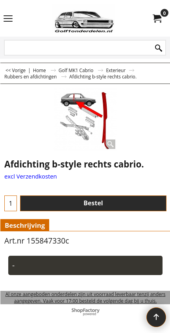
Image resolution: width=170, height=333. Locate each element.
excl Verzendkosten (30, 176)
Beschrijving (25, 225)
